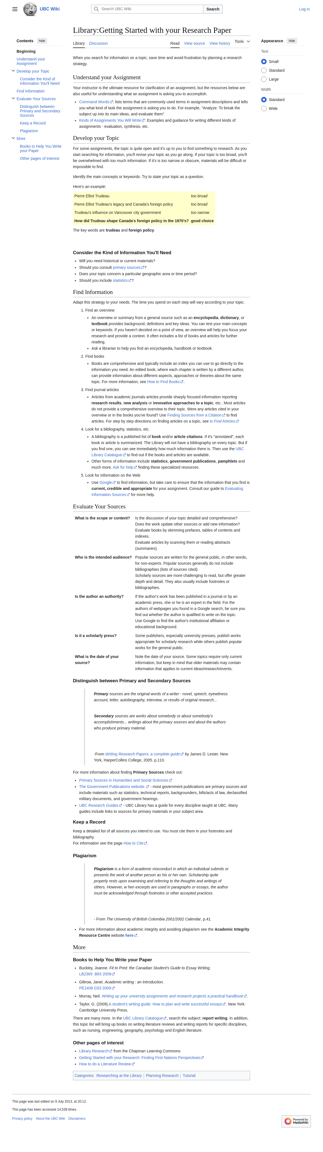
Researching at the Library (119, 1075)
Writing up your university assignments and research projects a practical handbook (172, 996)
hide (42, 41)
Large (274, 79)
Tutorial (189, 1075)
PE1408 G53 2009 (95, 988)
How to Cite (133, 843)
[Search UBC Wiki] (147, 9)
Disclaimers (76, 1119)
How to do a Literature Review (105, 1064)
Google (105, 482)
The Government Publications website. (112, 786)
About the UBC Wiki (50, 1119)
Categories (84, 1075)
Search (212, 9)
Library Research (94, 1051)
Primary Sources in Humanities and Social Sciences (123, 780)
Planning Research (162, 1075)
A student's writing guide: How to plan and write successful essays (165, 1004)
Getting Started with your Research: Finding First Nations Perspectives (139, 1057)
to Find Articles (222, 421)
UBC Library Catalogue (143, 1018)
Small (274, 61)
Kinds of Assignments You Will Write (110, 120)
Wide (273, 108)
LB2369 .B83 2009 (95, 974)
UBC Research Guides (98, 805)
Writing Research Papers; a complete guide (142, 754)
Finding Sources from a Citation (194, 415)
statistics (120, 280)
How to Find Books (163, 381)
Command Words (94, 102)
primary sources (127, 267)
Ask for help (123, 467)
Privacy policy (22, 1119)
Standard (277, 70)
